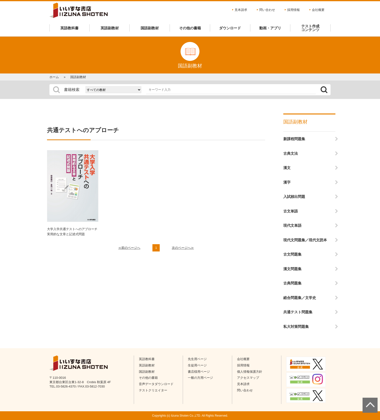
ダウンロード (230, 28)
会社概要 (318, 10)
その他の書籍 (190, 28)
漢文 (287, 168)
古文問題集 (292, 254)
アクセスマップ (248, 378)
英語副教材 (110, 28)
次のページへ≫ (183, 247)
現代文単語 (292, 225)
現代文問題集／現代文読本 (305, 240)
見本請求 (241, 10)
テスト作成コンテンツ (310, 28)
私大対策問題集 (296, 326)
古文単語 (290, 211)
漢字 (287, 182)
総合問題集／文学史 (299, 298)
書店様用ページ (199, 371)
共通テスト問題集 (297, 312)
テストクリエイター (153, 390)
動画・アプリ (270, 28)
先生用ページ (197, 359)
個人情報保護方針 (249, 371)
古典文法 (290, 153)
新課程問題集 (294, 139)
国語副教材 (150, 28)
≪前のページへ (129, 247)
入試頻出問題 (294, 196)
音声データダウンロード (156, 384)
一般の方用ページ (200, 378)
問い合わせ (267, 10)
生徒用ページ (197, 365)
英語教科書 (69, 28)
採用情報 (293, 10)
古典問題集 (292, 283)
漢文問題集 (292, 269)
